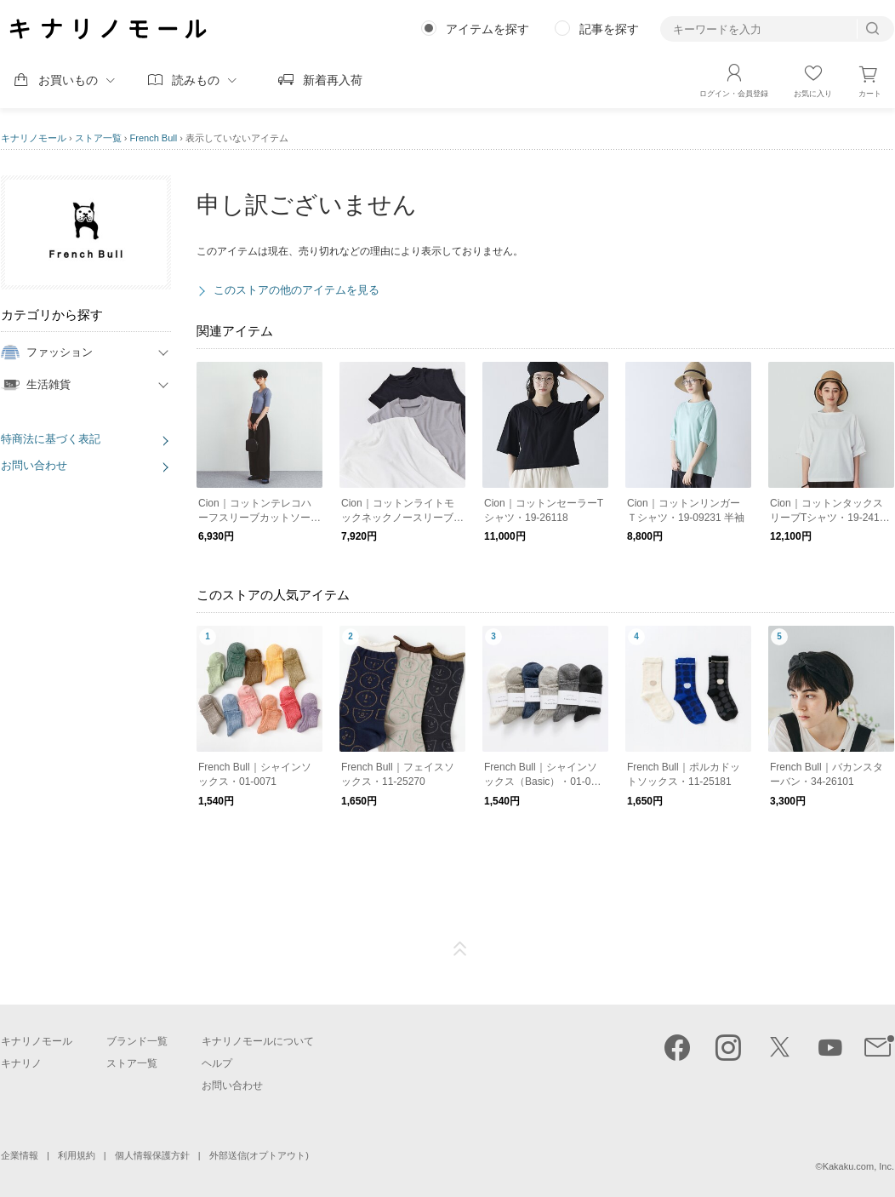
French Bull (154, 138)
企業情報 (19, 1155)
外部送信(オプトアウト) (259, 1155)
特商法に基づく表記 (50, 438)
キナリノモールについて (258, 1041)
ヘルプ (217, 1063)
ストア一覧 (98, 138)
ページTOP (460, 949)
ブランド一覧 (137, 1041)
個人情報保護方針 (152, 1155)
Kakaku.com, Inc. (858, 1166)
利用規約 (76, 1155)
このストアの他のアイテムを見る (296, 290)
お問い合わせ (34, 465)
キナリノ (21, 1063)
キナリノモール (33, 138)
